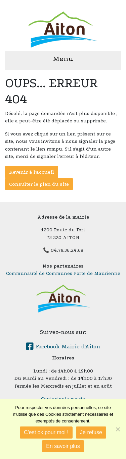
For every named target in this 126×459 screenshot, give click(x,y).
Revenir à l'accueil (31, 172)
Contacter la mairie (63, 399)
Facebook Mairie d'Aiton (63, 346)
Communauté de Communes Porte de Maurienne (63, 273)
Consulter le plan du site (39, 184)
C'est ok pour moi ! (46, 432)
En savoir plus (63, 446)
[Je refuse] (117, 429)
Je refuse (91, 432)
